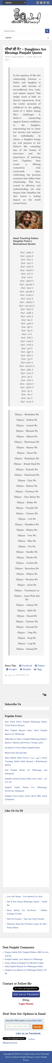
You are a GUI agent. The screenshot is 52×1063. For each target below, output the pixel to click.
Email (34, 1021)
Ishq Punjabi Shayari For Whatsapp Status (24, 966)
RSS (40, 1021)
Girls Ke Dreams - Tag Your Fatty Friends (25, 919)
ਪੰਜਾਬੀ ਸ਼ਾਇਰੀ (20, 675)
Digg (37, 669)
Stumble (25, 669)
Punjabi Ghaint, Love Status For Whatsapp (24, 959)
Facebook (25, 665)
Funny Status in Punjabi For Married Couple (24, 963)
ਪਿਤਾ (27, 675)
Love (10, 675)
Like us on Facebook (28, 1033)
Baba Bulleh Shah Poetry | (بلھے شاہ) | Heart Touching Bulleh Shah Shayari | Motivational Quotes (26, 761)
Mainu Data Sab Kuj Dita (16, 753)
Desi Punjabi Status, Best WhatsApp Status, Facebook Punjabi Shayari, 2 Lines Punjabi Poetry (27, 1057)
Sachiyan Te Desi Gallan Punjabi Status (22, 747)
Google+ (11, 669)
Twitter (40, 665)
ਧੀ (14, 675)
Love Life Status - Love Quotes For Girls (24, 896)
